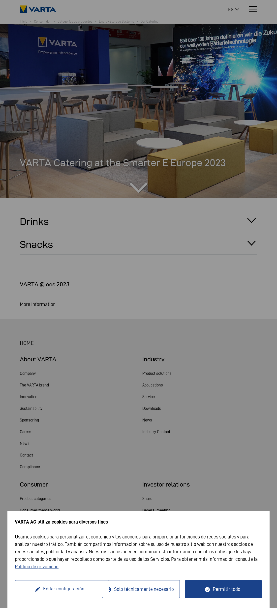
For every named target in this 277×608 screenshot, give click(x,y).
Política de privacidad (37, 566)
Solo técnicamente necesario (144, 589)
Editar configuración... (59, 589)
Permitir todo (226, 589)
